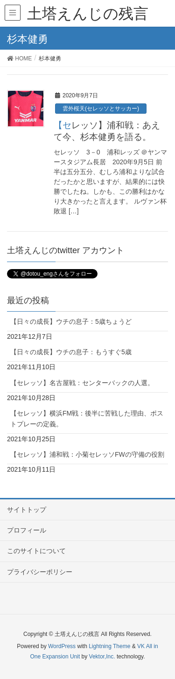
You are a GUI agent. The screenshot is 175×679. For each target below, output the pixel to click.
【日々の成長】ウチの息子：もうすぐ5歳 (71, 352)
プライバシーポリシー (39, 572)
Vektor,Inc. (102, 656)
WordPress (62, 646)
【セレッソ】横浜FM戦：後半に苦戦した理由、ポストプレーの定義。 (86, 418)
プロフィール (26, 530)
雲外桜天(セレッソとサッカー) (101, 108)
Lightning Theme (109, 646)
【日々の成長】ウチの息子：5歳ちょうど (71, 321)
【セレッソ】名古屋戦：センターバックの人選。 (82, 383)
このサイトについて (36, 551)
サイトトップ (26, 509)
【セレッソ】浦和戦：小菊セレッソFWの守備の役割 (87, 454)
